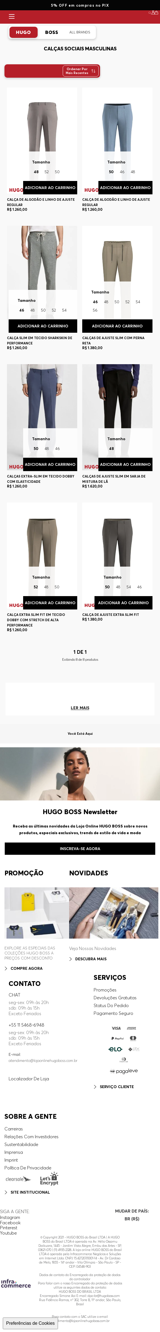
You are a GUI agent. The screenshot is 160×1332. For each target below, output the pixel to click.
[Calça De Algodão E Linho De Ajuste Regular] (117, 151)
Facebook (10, 1222)
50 (111, 171)
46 (122, 171)
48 (133, 171)
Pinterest (8, 1227)
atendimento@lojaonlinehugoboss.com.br (43, 1060)
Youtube (8, 1233)
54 (138, 301)
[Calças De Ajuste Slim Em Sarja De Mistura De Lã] (117, 428)
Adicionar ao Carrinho (125, 187)
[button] (153, 12)
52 (127, 301)
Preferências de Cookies (30, 1323)
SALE (142, 17)
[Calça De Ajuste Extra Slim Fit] (117, 569)
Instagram (10, 1217)
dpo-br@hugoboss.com (104, 1296)
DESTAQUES (116, 17)
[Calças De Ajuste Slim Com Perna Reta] (117, 290)
